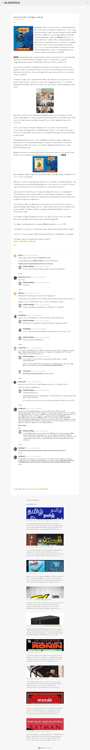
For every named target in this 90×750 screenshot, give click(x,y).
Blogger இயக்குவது (45, 748)
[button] (14, 22)
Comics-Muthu (23, 241)
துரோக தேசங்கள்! (30, 573)
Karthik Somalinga (28, 266)
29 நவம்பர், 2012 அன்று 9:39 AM (42, 320)
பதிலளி (20, 273)
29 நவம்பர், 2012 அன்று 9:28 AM (34, 315)
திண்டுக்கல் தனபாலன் (24, 277)
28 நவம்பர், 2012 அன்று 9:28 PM (42, 266)
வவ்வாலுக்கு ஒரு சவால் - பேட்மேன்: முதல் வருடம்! (39, 731)
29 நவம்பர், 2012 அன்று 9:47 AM (39, 328)
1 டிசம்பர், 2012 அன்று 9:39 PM (33, 448)
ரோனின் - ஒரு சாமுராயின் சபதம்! (34, 652)
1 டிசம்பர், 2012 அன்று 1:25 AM (41, 430)
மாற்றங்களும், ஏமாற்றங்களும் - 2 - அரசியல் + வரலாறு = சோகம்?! (42, 705)
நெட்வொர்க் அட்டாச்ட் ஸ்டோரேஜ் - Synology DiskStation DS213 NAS (43, 626)
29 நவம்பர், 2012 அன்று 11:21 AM (42, 356)
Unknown (21, 293)
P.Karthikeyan (22, 315)
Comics (16, 241)
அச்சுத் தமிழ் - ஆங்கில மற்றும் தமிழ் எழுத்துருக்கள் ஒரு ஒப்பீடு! (42, 520)
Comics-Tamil (32, 241)
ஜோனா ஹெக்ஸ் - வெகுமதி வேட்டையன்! (36, 678)
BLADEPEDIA (12, 2)
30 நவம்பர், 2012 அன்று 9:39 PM (42, 390)
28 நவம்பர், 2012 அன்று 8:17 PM (38, 277)
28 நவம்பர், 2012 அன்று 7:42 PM (30, 255)
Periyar (20, 255)
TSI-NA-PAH (22, 348)
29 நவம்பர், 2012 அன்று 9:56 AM (42, 337)
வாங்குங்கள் (60, 224)
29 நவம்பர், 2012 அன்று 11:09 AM (34, 347)
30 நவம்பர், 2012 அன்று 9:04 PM (34, 381)
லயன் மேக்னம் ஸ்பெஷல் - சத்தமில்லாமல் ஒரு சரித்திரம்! (40, 547)
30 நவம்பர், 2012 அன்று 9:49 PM (33, 408)
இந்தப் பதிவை (38, 47)
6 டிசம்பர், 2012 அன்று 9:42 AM (33, 456)
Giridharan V (22, 408)
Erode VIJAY (22, 381)
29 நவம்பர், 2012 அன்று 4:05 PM (38, 371)
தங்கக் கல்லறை (56, 155)
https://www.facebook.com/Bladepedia (37, 489)
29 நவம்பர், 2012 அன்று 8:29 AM (42, 304)
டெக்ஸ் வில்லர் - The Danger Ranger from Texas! (38, 599)
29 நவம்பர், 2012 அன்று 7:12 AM (31, 293)
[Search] (22, 3)
